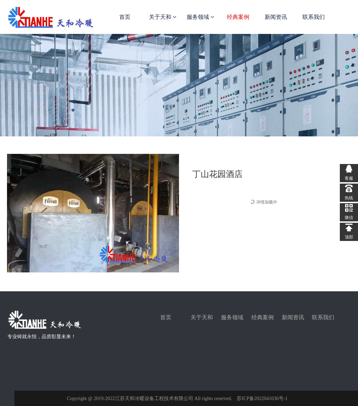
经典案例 (238, 17)
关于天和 (162, 17)
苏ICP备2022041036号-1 (262, 398)
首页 (124, 17)
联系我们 (313, 17)
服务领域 (200, 17)
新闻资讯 (276, 17)
